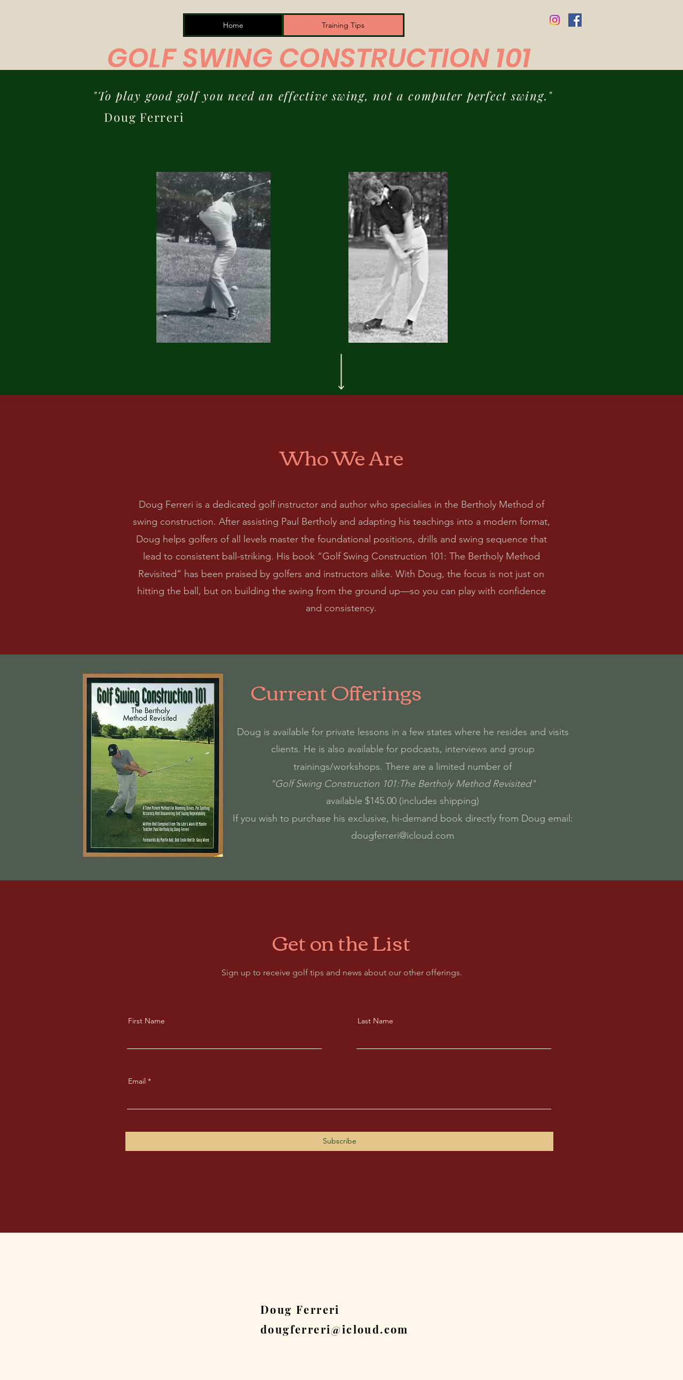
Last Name (375, 1020)
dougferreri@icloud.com (402, 835)
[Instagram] (554, 20)
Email (137, 1081)
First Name (146, 1020)
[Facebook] (575, 20)
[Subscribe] (339, 1141)
